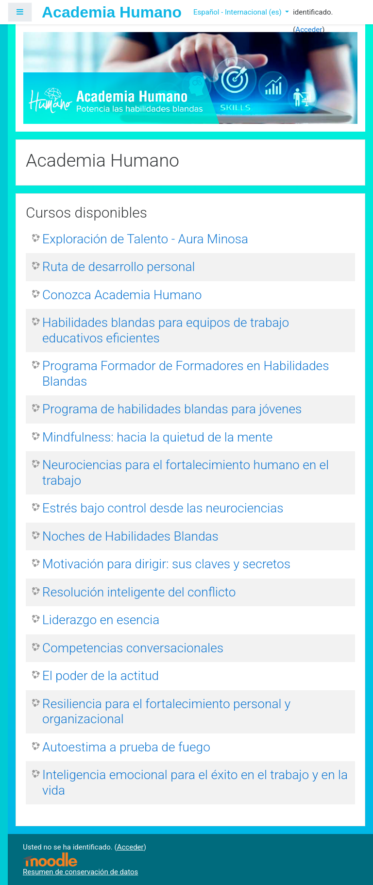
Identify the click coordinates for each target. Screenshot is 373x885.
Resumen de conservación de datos (80, 872)
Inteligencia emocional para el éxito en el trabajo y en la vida (195, 782)
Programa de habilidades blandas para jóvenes (172, 409)
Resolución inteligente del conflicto (139, 592)
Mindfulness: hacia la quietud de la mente (157, 437)
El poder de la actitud (100, 675)
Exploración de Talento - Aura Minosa (145, 239)
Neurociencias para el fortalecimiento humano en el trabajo (185, 473)
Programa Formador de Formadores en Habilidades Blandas (185, 373)
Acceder (308, 29)
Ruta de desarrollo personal (118, 266)
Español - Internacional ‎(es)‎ (238, 12)
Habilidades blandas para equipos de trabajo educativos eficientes (165, 330)
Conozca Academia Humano (122, 295)
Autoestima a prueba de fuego (126, 747)
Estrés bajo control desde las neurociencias (163, 508)
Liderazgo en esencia (100, 620)
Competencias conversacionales (132, 648)
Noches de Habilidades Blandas (130, 536)
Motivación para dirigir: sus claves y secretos (166, 564)
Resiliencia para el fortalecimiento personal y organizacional (166, 712)
